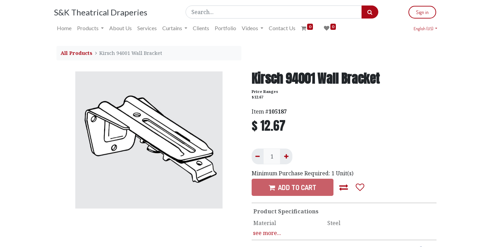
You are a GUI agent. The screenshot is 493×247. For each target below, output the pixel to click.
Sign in (420, 12)
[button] (344, 187)
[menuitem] (66, 28)
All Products (76, 53)
